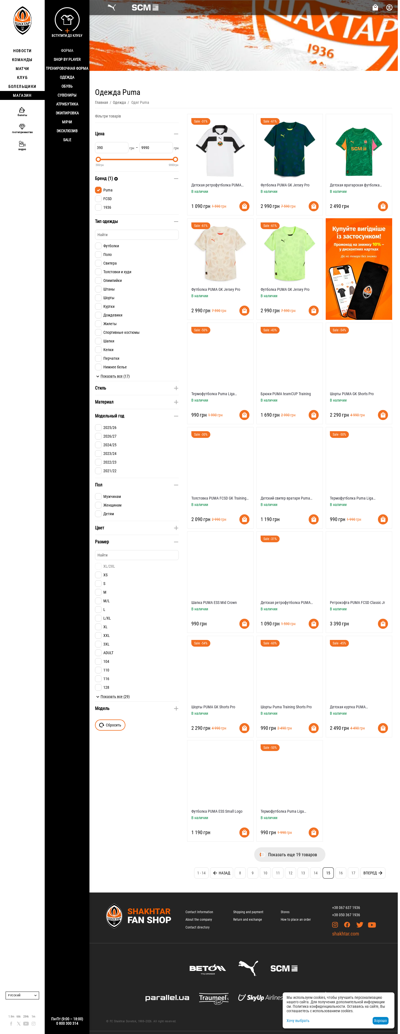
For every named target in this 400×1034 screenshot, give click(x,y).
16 (341, 873)
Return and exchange (247, 920)
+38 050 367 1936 (346, 915)
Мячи (67, 122)
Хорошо (380, 1020)
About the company (198, 920)
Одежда (67, 77)
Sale (67, 140)
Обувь (67, 86)
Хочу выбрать (298, 1020)
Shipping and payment (248, 912)
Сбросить (110, 725)
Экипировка (67, 113)
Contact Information (199, 912)
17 (353, 873)
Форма (67, 50)
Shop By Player (67, 59)
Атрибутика (67, 104)
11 (278, 873)
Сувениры (67, 95)
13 (303, 873)
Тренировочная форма (67, 68)
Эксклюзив (67, 131)
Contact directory (197, 927)
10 (265, 873)
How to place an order (296, 920)
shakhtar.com (345, 934)
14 (316, 873)
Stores (285, 912)
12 (290, 873)
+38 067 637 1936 (346, 907)
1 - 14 (201, 873)
